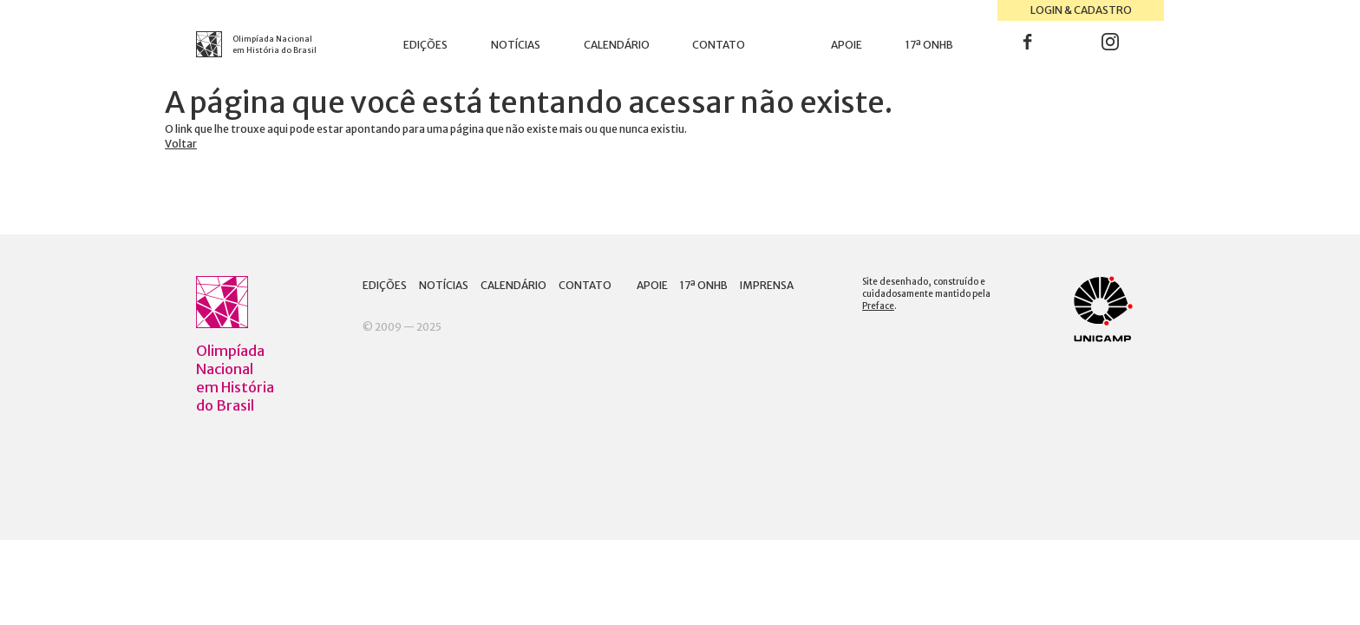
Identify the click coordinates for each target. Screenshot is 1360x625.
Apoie (846, 44)
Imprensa (767, 285)
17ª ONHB (929, 44)
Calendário (617, 44)
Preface (878, 306)
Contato (718, 44)
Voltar (181, 143)
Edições (425, 44)
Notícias (515, 44)
